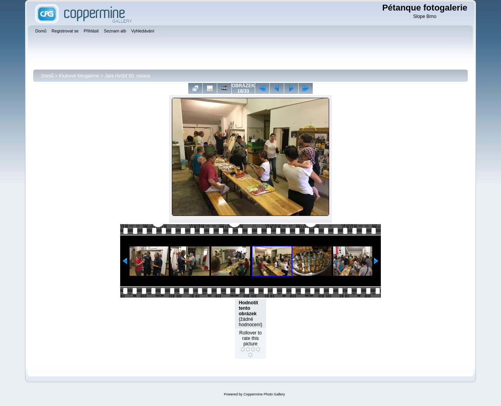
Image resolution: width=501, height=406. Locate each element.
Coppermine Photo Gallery (264, 394)
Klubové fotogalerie (79, 76)
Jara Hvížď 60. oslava (127, 76)
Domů (47, 76)
